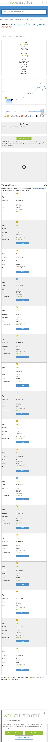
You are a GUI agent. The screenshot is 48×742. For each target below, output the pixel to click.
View (22, 243)
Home (4, 36)
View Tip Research (24, 138)
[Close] (44, 723)
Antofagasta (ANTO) (23, 24)
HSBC (42, 24)
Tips (10, 36)
